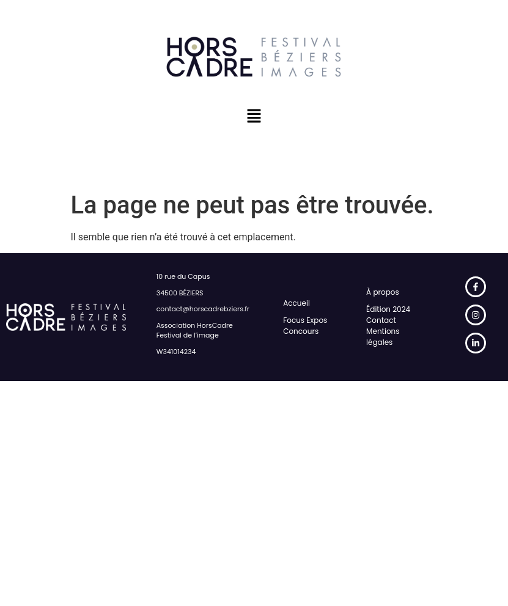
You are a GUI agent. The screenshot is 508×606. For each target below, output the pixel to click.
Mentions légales (382, 336)
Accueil (296, 303)
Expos (316, 320)
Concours (300, 331)
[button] (253, 116)
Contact (381, 320)
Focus (293, 320)
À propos (382, 292)
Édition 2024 (388, 309)
